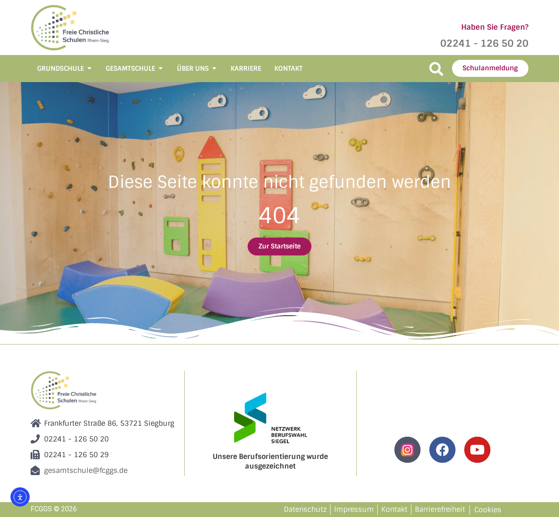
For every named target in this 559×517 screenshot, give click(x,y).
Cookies (487, 509)
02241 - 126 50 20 (484, 43)
